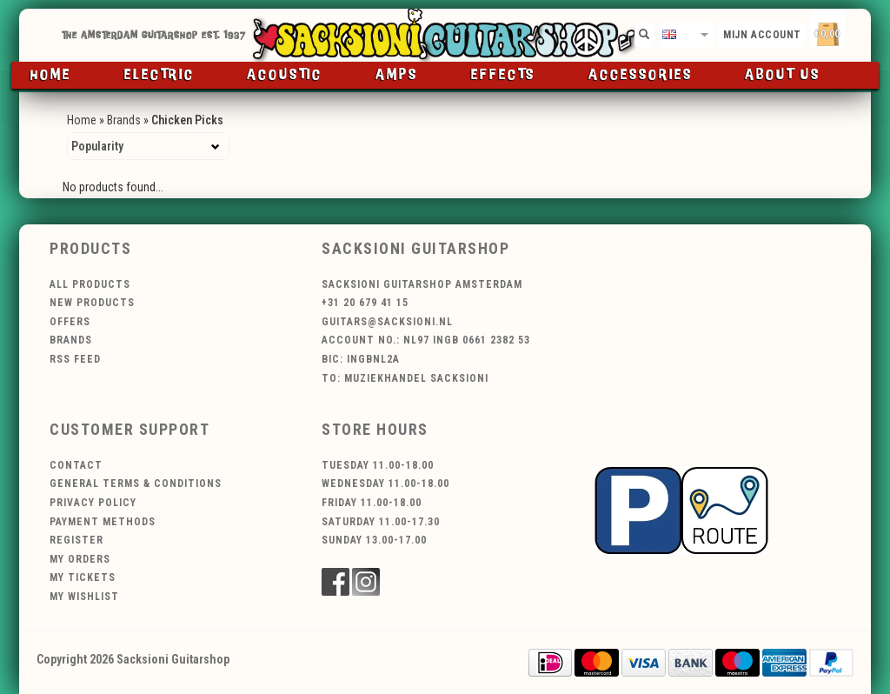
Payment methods (103, 522)
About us (782, 75)
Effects (503, 75)
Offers (70, 322)
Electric (159, 75)
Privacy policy (93, 503)
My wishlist (84, 597)
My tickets (83, 577)
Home (50, 75)
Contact (76, 465)
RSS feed (75, 359)
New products (92, 303)
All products (90, 284)
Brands (124, 120)
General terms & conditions (136, 483)
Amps (396, 75)
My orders (80, 559)
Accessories (640, 75)
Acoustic (284, 75)
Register (76, 540)
